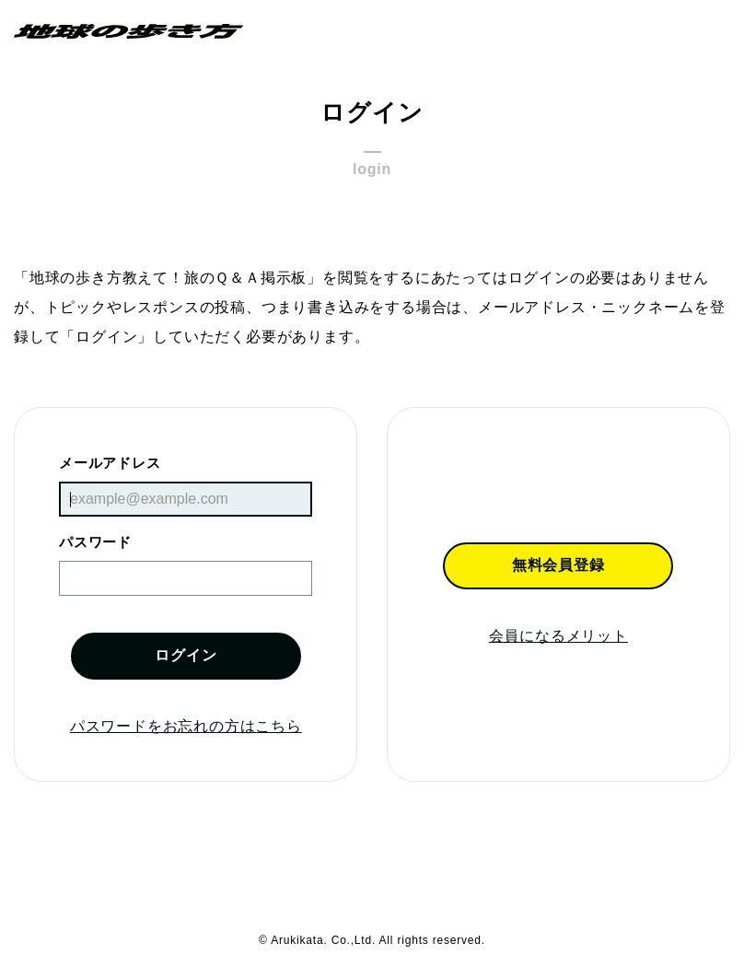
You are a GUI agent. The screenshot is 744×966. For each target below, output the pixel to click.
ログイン (185, 655)
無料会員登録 (558, 565)
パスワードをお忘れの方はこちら (186, 726)
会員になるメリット (558, 636)
